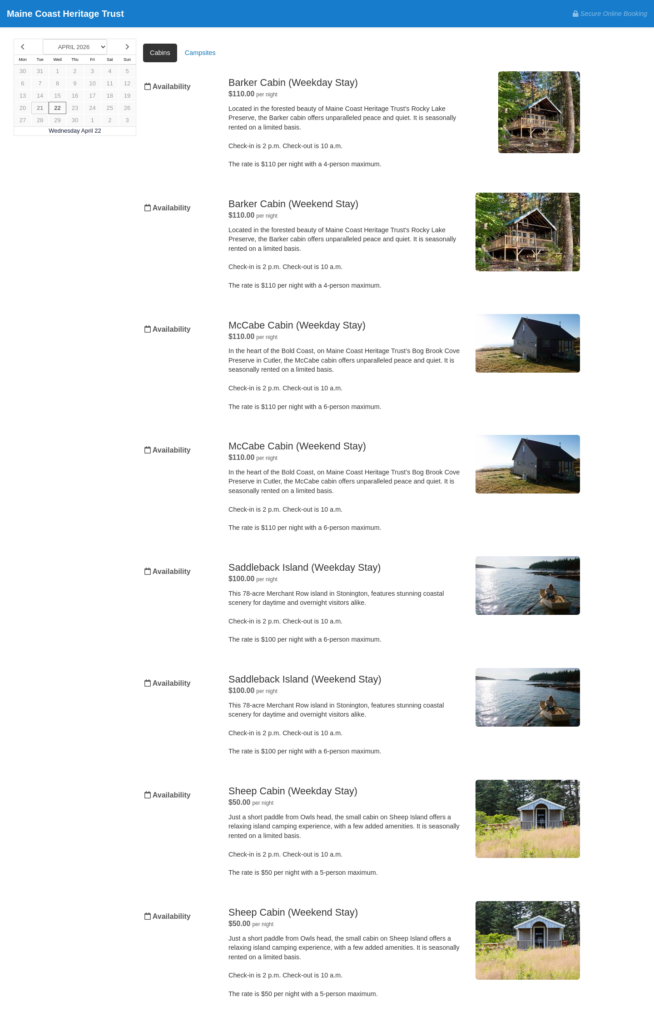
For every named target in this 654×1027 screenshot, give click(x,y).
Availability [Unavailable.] (167, 86)
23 (75, 108)
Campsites (200, 52)
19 (127, 95)
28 (40, 120)
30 (23, 71)
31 (40, 71)
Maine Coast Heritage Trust (65, 14)
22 (57, 108)
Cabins (160, 52)
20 (23, 108)
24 (92, 108)
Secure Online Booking (610, 13)
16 (75, 95)
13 (23, 95)
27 (23, 120)
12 (127, 83)
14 (40, 95)
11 (110, 83)
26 (127, 108)
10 (92, 83)
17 (92, 95)
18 (110, 95)
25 (110, 108)
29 (57, 120)
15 (57, 95)
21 (40, 108)
